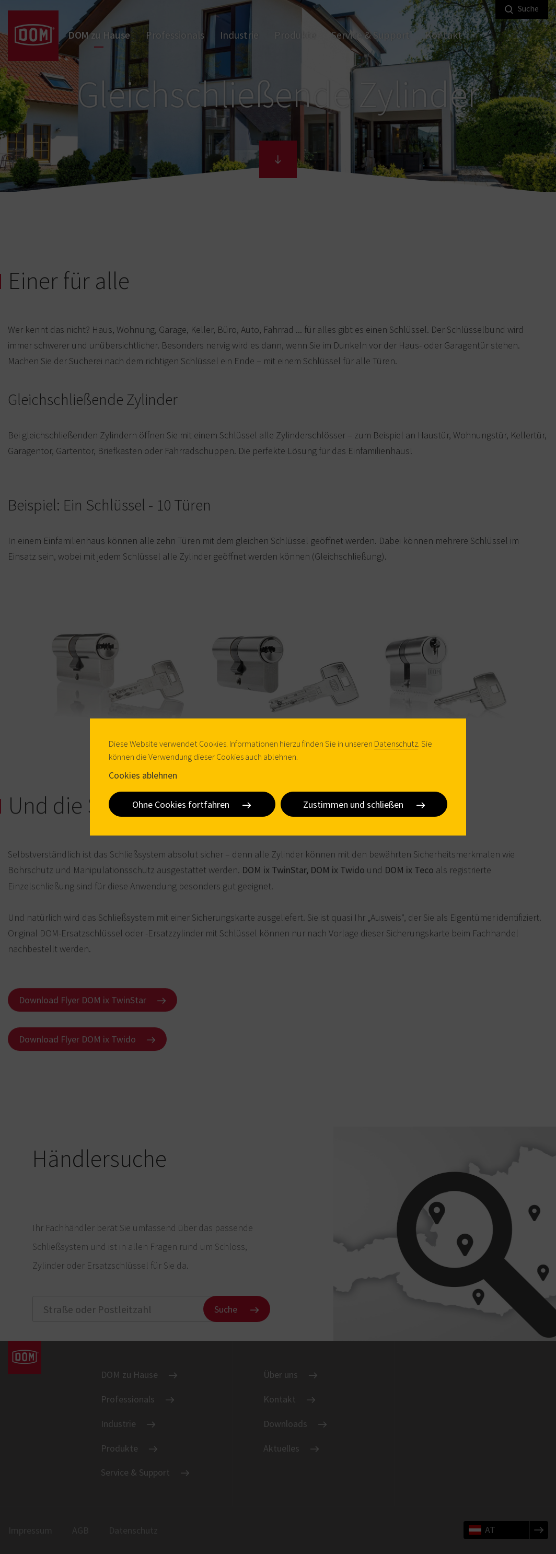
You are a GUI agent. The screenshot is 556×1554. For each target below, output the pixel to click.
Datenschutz (396, 743)
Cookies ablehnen (143, 775)
